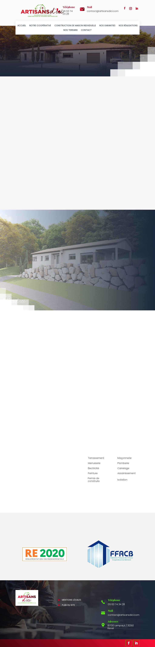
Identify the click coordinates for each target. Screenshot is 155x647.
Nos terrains (70, 30)
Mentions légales (71, 600)
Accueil (21, 25)
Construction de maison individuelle (75, 25)
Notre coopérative (40, 25)
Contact (86, 30)
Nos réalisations (128, 25)
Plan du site (68, 605)
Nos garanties (107, 25)
